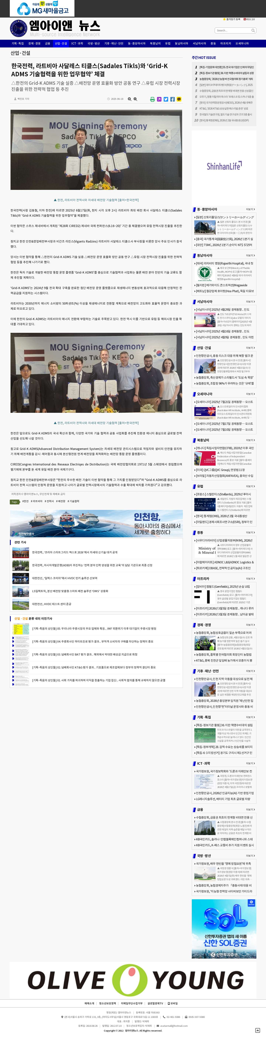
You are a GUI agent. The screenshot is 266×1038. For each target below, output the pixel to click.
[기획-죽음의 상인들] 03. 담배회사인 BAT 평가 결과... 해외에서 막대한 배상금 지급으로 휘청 (84, 654)
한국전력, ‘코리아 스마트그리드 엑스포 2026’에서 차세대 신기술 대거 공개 (74, 552)
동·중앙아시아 (137, 43)
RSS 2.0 (249, 19)
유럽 (167, 43)
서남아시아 (199, 43)
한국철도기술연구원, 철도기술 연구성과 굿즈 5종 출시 (226, 114)
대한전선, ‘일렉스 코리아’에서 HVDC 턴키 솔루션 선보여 (64, 578)
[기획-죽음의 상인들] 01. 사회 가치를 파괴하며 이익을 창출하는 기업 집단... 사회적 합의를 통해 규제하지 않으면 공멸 (98, 680)
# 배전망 (60, 501)
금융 (47, 43)
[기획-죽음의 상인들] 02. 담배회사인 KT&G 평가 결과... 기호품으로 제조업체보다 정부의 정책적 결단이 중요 (94, 667)
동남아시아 (181, 43)
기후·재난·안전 (114, 43)
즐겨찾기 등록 (231, 19)
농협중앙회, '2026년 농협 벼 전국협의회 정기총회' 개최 (226, 79)
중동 (213, 43)
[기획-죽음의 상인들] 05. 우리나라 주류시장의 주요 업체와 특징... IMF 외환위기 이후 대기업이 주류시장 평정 (94, 628)
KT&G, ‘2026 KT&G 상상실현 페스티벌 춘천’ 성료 (224, 108)
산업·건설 (61, 43)
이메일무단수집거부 (132, 1003)
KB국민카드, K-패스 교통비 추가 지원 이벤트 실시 (225, 845)
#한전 (25, 501)
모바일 (173, 1003)
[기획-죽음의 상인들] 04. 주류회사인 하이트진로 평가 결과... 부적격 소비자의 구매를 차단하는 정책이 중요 (92, 641)
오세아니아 (242, 43)
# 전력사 (49, 501)
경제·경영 (34, 43)
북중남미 (155, 43)
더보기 (250, 209)
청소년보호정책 (107, 1003)
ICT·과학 (77, 43)
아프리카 (225, 43)
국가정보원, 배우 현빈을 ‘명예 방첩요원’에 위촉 (223, 863)
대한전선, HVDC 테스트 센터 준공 (51, 604)
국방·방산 (94, 43)
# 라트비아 (36, 501)
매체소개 (89, 1003)
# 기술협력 (73, 501)
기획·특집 (18, 43)
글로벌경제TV (155, 1003)
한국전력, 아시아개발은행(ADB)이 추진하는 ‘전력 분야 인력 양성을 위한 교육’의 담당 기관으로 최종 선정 (92, 565)
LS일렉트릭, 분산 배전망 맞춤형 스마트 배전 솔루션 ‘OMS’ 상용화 (70, 591)
